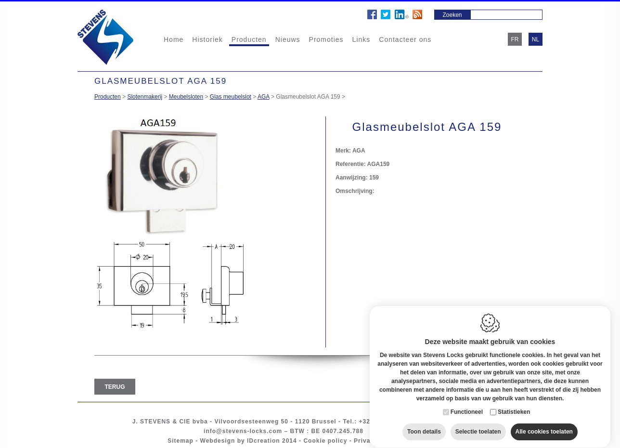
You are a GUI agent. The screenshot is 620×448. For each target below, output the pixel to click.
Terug (115, 387)
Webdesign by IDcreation (240, 440)
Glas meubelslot (230, 96)
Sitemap (181, 440)
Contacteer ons (405, 39)
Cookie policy (325, 440)
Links (361, 39)
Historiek (207, 39)
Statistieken (514, 402)
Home (173, 39)
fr (515, 39)
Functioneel (467, 402)
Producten (249, 39)
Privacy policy (377, 440)
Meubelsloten (186, 96)
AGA (264, 96)
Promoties (326, 39)
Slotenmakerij (144, 96)
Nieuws (287, 39)
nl (535, 39)
